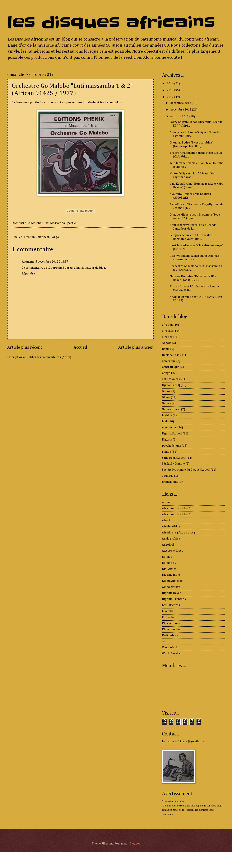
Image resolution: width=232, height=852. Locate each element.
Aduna (166, 502)
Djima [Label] (171, 385)
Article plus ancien (136, 347)
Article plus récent (24, 347)
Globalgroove (171, 586)
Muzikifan (168, 617)
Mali (165, 421)
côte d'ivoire (170, 379)
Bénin (166, 349)
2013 (170, 90)
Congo (55, 237)
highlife (167, 415)
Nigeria (167, 439)
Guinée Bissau (171, 409)
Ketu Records (171, 605)
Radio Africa (170, 635)
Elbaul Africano (172, 580)
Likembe (167, 611)
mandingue (169, 427)
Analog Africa (171, 538)
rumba (166, 451)
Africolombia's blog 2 (176, 514)
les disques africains (111, 22)
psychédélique (171, 445)
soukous (167, 475)
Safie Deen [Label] (174, 457)
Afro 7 (166, 520)
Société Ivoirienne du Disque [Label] (186, 469)
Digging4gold (171, 574)
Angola (166, 343)
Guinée (166, 403)
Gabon (166, 391)
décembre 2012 (181, 103)
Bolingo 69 (169, 562)
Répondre (28, 273)
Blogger (135, 843)
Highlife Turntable (174, 599)
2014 (170, 83)
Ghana (166, 397)
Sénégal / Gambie (173, 463)
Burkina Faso (171, 355)
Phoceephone (171, 623)
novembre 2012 (181, 109)
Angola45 (168, 544)
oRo (164, 641)
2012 (170, 97)
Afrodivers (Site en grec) (178, 532)
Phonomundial (171, 629)
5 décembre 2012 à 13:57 (51, 261)
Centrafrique (170, 367)
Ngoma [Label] (172, 433)
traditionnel (170, 481)
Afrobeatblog (171, 526)
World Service (171, 653)
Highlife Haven (171, 593)
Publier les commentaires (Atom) (49, 357)
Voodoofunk (170, 647)
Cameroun (169, 361)
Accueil (80, 347)
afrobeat (43, 237)
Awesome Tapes (172, 550)
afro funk (30, 237)
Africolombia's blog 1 (176, 508)
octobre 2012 (179, 116)
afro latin (168, 330)
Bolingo (167, 556)
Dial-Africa (169, 569)
